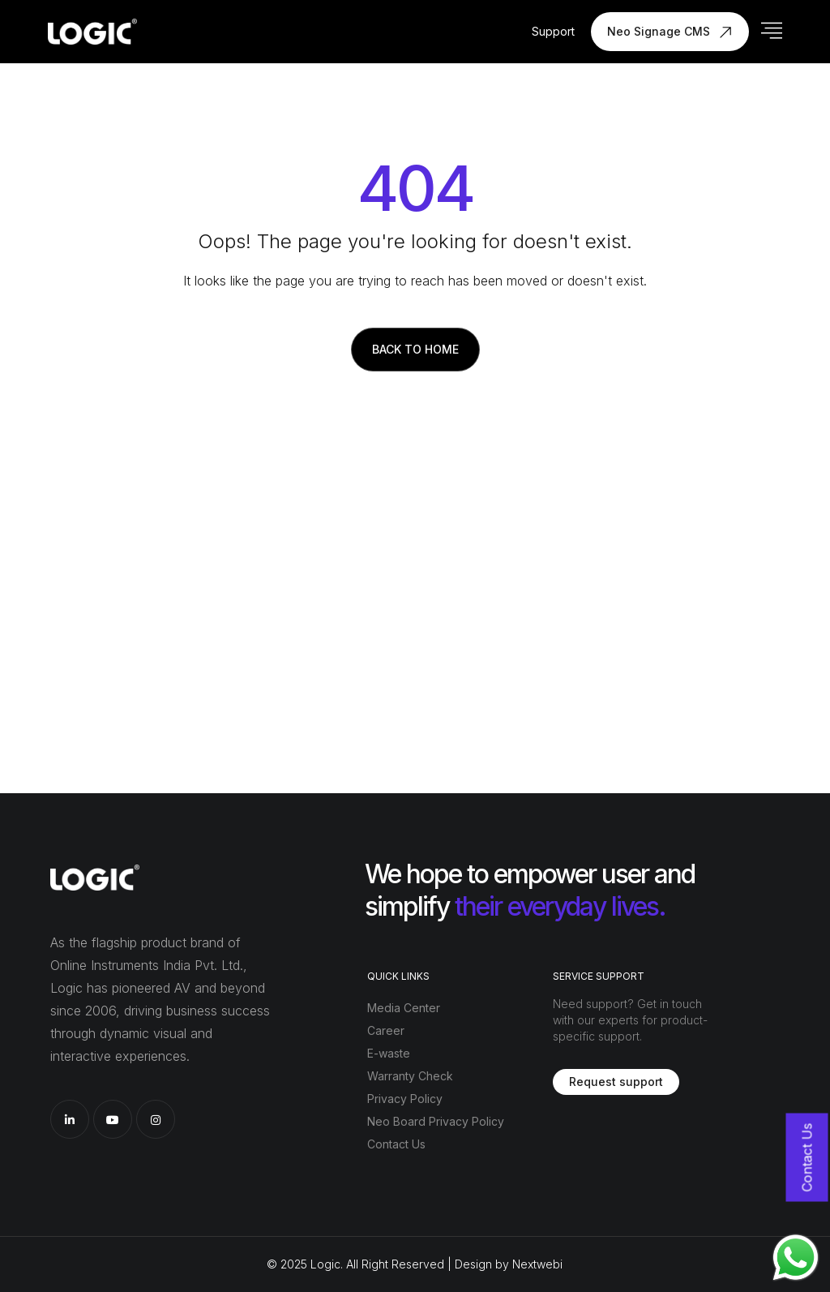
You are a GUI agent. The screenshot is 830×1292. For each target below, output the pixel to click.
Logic (325, 1264)
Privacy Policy (405, 1098)
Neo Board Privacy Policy (435, 1121)
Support (553, 31)
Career (385, 1030)
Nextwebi (537, 1264)
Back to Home (415, 349)
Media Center (403, 1008)
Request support (616, 1081)
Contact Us (396, 1144)
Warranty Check (410, 1076)
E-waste (388, 1053)
